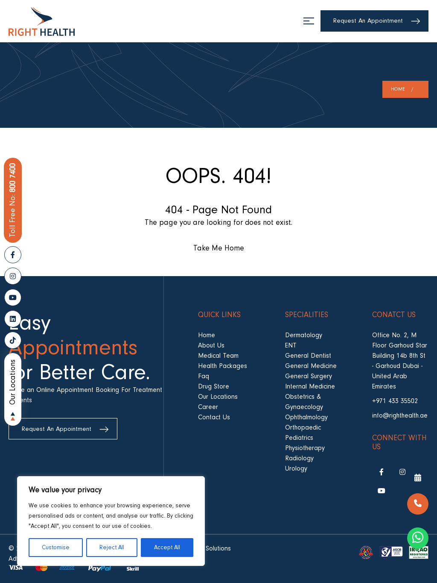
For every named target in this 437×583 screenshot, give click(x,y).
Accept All (167, 547)
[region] (111, 521)
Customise (56, 547)
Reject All (111, 547)
